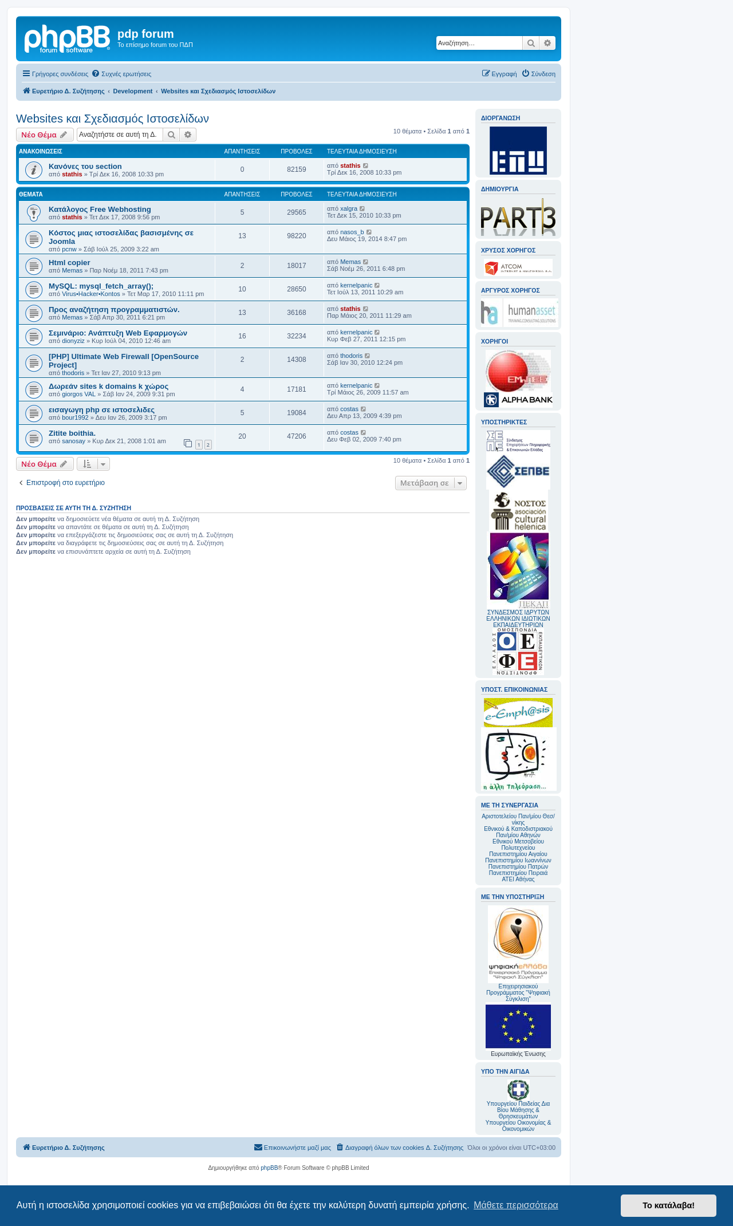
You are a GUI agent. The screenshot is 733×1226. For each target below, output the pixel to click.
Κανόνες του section (85, 166)
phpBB (269, 1168)
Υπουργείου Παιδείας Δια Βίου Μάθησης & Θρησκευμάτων (518, 1110)
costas (349, 408)
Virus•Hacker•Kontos (91, 293)
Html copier (69, 262)
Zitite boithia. (72, 433)
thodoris (73, 372)
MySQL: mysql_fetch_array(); (101, 286)
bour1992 (75, 417)
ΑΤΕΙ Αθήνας (518, 879)
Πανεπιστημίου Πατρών (518, 867)
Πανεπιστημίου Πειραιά (518, 873)
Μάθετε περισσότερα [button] (516, 1205)
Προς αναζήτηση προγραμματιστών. (114, 309)
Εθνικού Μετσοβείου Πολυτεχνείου (518, 844)
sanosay (73, 440)
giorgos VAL (79, 394)
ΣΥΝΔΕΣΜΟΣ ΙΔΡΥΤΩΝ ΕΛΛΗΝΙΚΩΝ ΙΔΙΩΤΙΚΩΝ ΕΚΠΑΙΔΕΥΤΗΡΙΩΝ (518, 618)
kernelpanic (356, 285)
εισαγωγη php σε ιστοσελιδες (102, 409)
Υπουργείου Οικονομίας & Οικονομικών (518, 1125)
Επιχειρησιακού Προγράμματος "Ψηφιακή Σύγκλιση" (518, 953)
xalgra (348, 208)
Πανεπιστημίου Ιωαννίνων (518, 860)
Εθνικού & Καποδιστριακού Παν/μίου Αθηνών (518, 832)
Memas (72, 270)
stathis (72, 174)
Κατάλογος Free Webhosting (100, 209)
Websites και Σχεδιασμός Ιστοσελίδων (112, 118)
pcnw (69, 249)
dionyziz (73, 340)
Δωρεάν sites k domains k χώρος (108, 386)
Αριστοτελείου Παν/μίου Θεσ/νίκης (518, 819)
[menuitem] (121, 74)
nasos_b (352, 231)
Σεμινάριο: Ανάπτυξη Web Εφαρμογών (118, 333)
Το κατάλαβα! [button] (669, 1205)
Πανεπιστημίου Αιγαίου (518, 854)
